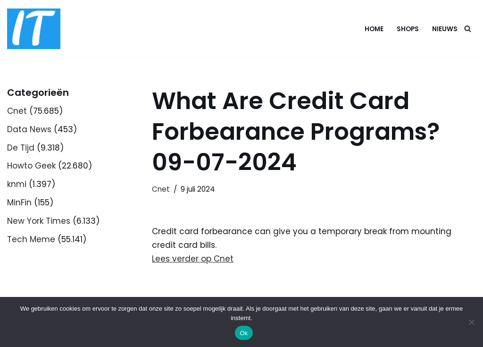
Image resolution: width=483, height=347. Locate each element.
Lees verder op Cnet (192, 258)
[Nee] (471, 322)
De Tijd (20, 147)
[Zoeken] (467, 28)
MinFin (19, 202)
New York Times (38, 221)
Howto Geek (31, 165)
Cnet (17, 111)
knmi (16, 184)
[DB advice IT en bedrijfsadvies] (33, 28)
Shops (408, 29)
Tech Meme (31, 239)
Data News (29, 129)
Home (374, 29)
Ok (244, 333)
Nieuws (445, 29)
